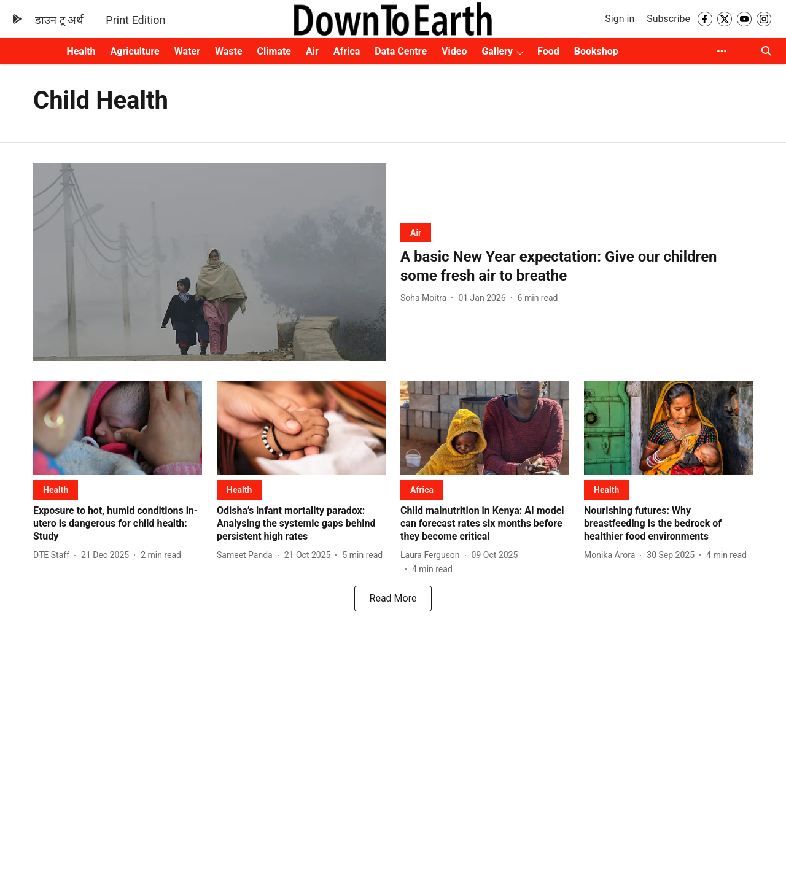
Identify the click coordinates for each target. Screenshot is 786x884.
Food (548, 51)
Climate (274, 51)
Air (312, 51)
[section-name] (415, 232)
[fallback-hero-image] (209, 262)
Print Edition (135, 20)
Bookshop (596, 51)
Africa (346, 51)
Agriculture (135, 51)
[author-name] (425, 298)
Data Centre (401, 51)
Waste (229, 51)
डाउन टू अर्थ (59, 20)
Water (187, 51)
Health (80, 51)
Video (454, 51)
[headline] (576, 266)
